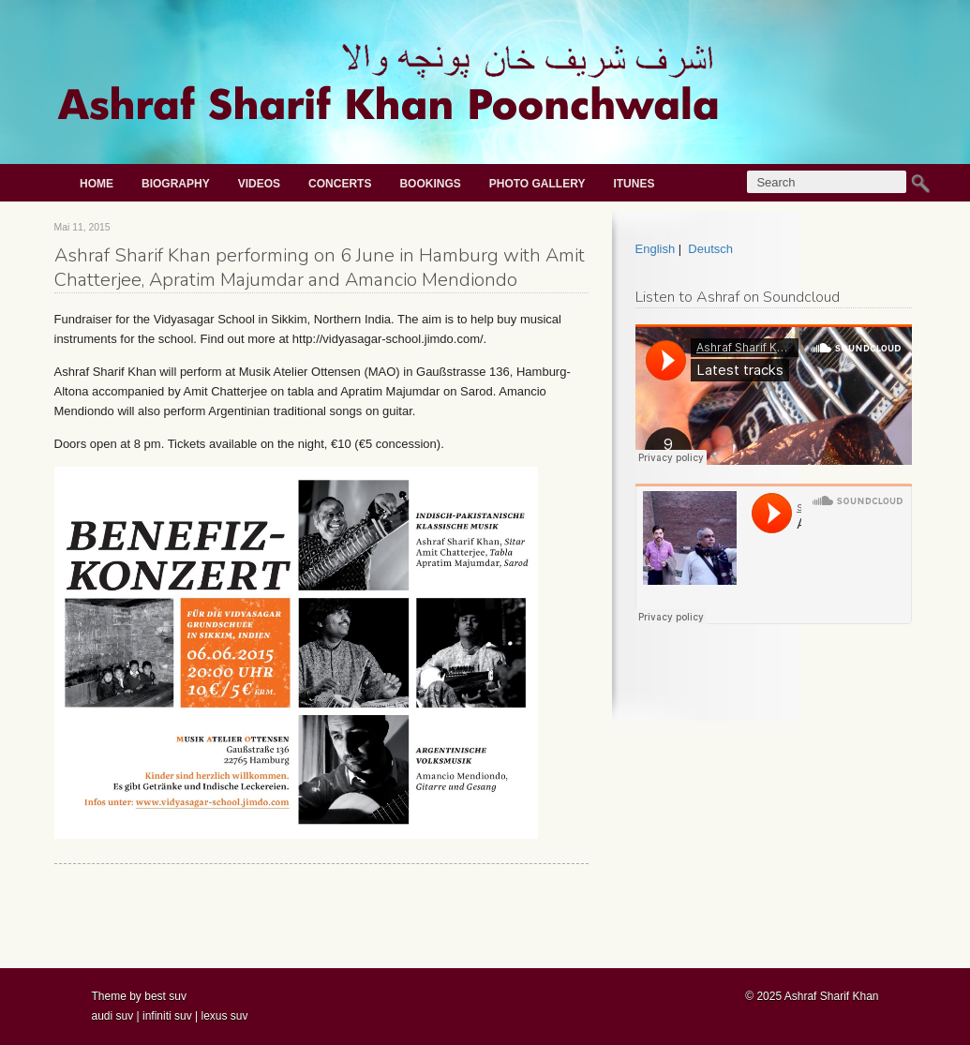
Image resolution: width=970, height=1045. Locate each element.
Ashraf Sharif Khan (831, 996)
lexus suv (224, 1016)
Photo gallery (537, 183)
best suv (165, 996)
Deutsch (710, 249)
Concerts (339, 183)
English (655, 249)
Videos (259, 183)
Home (96, 183)
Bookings (429, 183)
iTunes (633, 183)
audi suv (113, 1016)
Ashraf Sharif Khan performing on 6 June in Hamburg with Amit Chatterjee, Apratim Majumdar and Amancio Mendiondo (319, 267)
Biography (176, 183)
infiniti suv (167, 1016)
